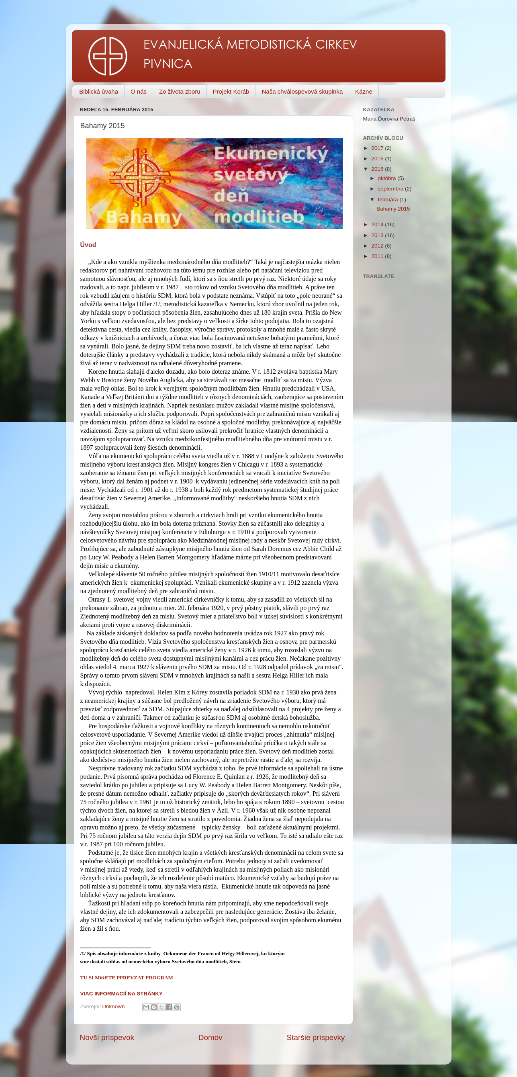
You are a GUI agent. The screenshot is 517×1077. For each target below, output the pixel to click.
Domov (210, 1037)
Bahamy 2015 (393, 209)
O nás (139, 91)
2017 (378, 148)
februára (389, 200)
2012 (378, 246)
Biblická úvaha (98, 91)
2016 (378, 159)
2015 (378, 169)
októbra (388, 178)
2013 (378, 235)
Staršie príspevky (316, 1037)
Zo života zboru (179, 91)
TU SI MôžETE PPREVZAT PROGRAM (126, 978)
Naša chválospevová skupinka (302, 91)
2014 (378, 224)
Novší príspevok (107, 1037)
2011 (378, 256)
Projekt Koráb (231, 91)
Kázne (363, 91)
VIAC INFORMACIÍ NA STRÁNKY (121, 994)
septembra (391, 189)
